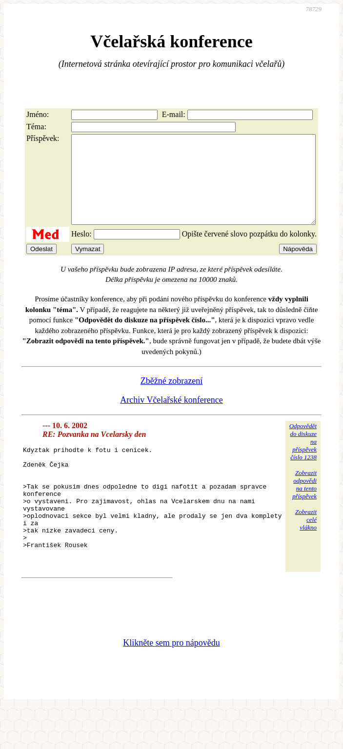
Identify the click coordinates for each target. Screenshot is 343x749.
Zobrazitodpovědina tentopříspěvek (304, 502)
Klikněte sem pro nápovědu (171, 684)
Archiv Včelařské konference (171, 417)
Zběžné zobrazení (171, 398)
